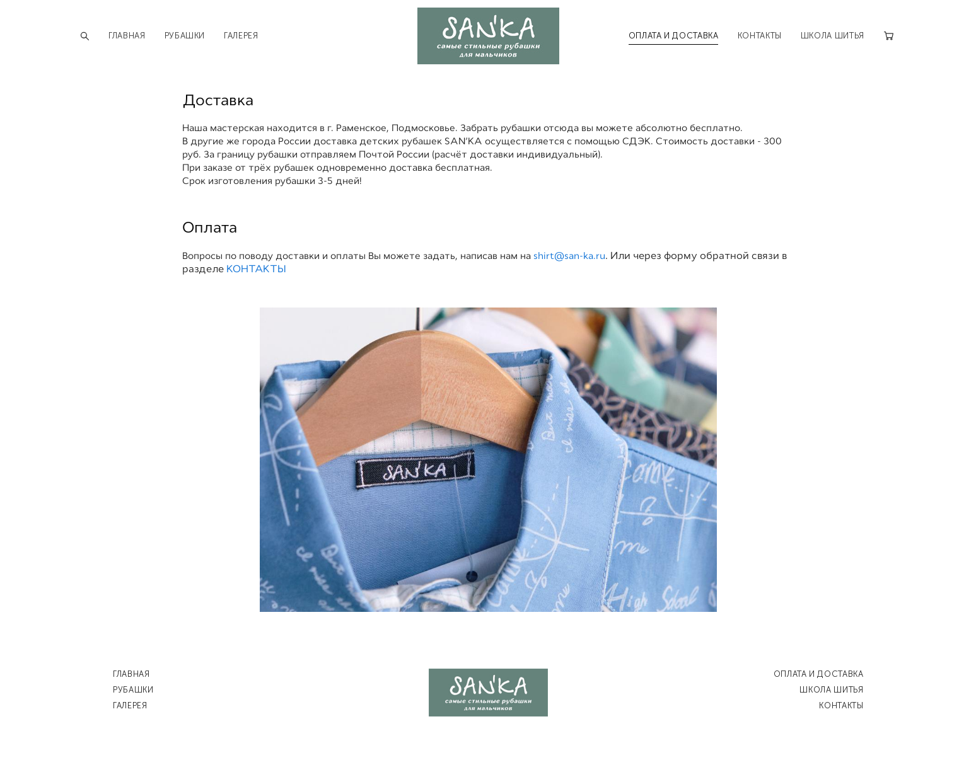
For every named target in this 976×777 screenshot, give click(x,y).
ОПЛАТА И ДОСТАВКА (674, 34)
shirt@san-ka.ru (569, 253)
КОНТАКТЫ (760, 34)
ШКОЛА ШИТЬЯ (832, 34)
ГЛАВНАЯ (127, 34)
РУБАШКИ (185, 34)
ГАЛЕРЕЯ (241, 34)
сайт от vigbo (488, 747)
